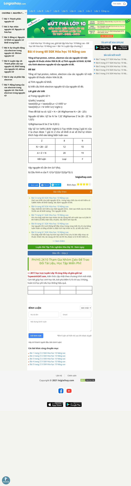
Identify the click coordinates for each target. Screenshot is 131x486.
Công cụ (105, 11)
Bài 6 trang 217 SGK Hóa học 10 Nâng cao (112, 63)
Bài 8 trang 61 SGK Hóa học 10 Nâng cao (50, 223)
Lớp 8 (40, 11)
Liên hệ (59, 375)
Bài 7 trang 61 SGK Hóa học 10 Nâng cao (50, 215)
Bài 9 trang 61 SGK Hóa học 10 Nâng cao (50, 232)
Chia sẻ (45, 185)
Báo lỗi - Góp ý (60, 253)
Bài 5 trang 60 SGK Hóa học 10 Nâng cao (50, 198)
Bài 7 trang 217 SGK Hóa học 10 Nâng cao (112, 59)
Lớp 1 (97, 11)
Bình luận (33, 185)
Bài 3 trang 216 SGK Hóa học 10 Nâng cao (112, 73)
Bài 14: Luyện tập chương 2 (70, 46)
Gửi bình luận (35, 336)
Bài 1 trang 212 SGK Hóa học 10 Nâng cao (47, 353)
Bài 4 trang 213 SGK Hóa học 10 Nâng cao (47, 361)
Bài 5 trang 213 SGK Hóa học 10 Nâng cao (47, 364)
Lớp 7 (48, 11)
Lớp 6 (56, 11)
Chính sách (72, 375)
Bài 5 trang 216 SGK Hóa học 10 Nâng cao (112, 66)
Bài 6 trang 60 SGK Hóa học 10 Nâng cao (50, 206)
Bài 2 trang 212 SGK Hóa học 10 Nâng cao (47, 356)
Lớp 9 (32, 11)
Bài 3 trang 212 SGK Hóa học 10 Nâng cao (47, 358)
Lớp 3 (81, 11)
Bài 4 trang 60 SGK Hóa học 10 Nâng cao (57, 51)
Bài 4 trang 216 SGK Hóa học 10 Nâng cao (112, 70)
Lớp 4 (73, 11)
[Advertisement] (112, 92)
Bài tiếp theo (72, 191)
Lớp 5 (65, 11)
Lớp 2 (89, 11)
